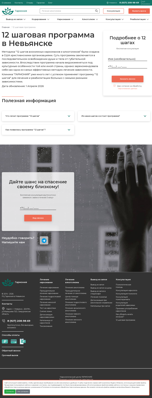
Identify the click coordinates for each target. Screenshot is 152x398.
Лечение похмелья (98, 297)
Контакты (19, 3)
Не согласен (22, 391)
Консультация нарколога (126, 290)
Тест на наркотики (48, 308)
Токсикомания (46, 326)
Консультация (113, 11)
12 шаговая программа (125, 320)
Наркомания (63, 19)
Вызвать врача (139, 11)
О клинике (6, 3)
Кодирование (39, 19)
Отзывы (29, 3)
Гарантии (41, 3)
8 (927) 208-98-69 (129, 2)
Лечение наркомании (49, 287)
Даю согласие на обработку (128, 87)
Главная (6, 27)
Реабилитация (138, 19)
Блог (50, 3)
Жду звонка (38, 218)
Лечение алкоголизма (74, 287)
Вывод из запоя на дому (101, 288)
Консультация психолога (126, 294)
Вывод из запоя (14, 19)
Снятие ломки (46, 311)
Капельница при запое (100, 306)
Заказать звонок (127, 79)
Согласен (10, 391)
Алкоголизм (88, 19)
